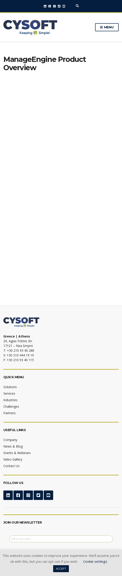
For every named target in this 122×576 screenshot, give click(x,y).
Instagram (54, 6)
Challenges (11, 406)
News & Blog (13, 446)
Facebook (49, 6)
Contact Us (11, 466)
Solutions (10, 387)
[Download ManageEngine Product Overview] (60, 186)
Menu (107, 27)
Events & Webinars (17, 453)
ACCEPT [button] (61, 569)
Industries (10, 400)
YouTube (63, 6)
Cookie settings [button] (95, 561)
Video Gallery (12, 459)
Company (10, 440)
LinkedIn (45, 6)
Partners (9, 413)
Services (9, 393)
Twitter (59, 6)
